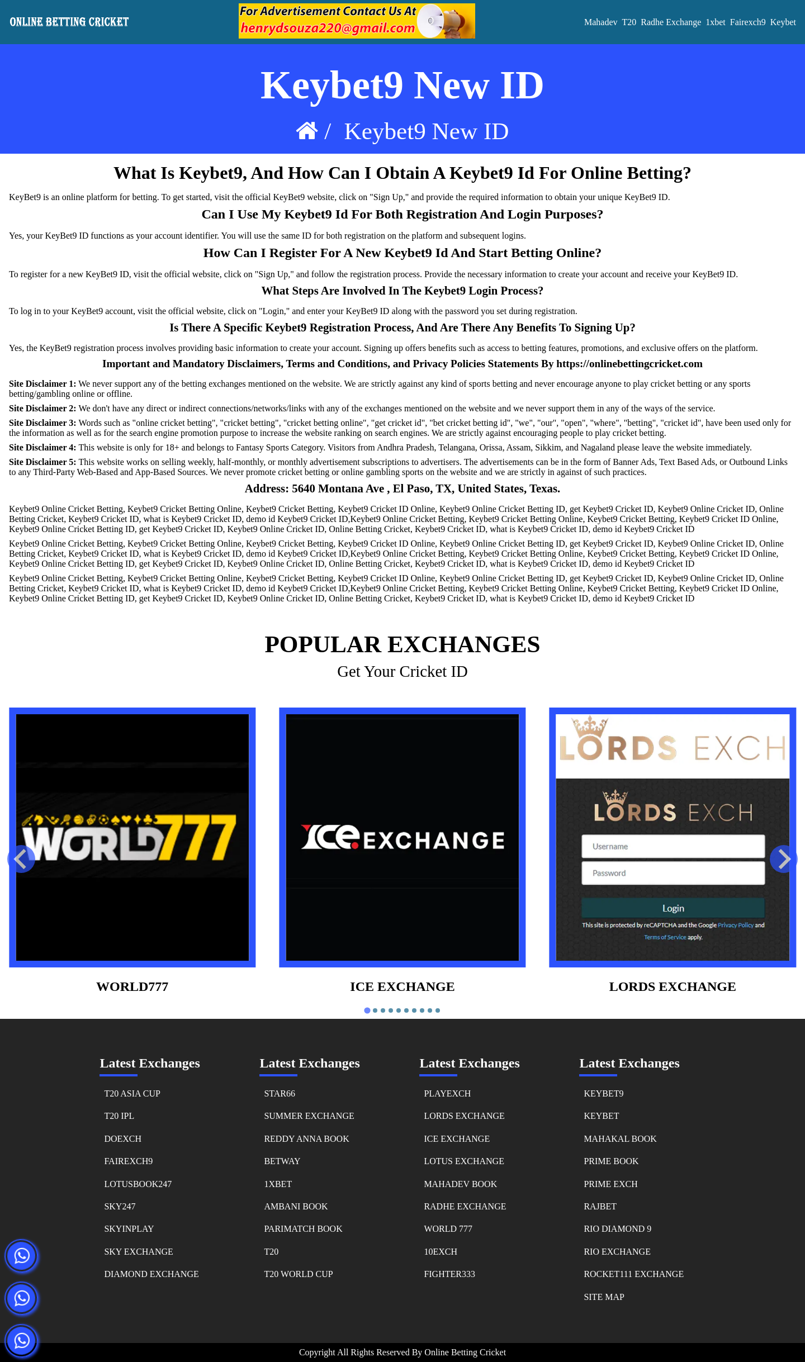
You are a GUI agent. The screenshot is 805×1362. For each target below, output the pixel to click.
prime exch (610, 1184)
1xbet (715, 22)
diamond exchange (151, 1274)
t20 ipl (119, 1116)
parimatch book (303, 1228)
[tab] (367, 1011)
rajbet (600, 1206)
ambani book (296, 1206)
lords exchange (464, 1116)
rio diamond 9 (617, 1228)
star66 (279, 1093)
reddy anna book (306, 1138)
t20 (271, 1251)
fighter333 (449, 1274)
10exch (440, 1251)
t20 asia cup (132, 1093)
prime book (611, 1161)
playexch (447, 1093)
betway (282, 1161)
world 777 (448, 1228)
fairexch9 (748, 22)
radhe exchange (465, 1206)
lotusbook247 (138, 1184)
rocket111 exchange (634, 1274)
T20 (629, 22)
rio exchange (617, 1251)
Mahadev (601, 22)
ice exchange (402, 986)
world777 (132, 986)
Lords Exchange (672, 986)
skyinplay (129, 1228)
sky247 (119, 1206)
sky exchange (138, 1251)
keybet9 (603, 1093)
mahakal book (620, 1138)
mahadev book (460, 1184)
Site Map (604, 1297)
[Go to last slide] (21, 859)
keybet (783, 22)
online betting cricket (465, 1352)
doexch (122, 1138)
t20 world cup (298, 1274)
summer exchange (309, 1116)
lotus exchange (464, 1161)
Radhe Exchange (671, 22)
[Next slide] (784, 859)
